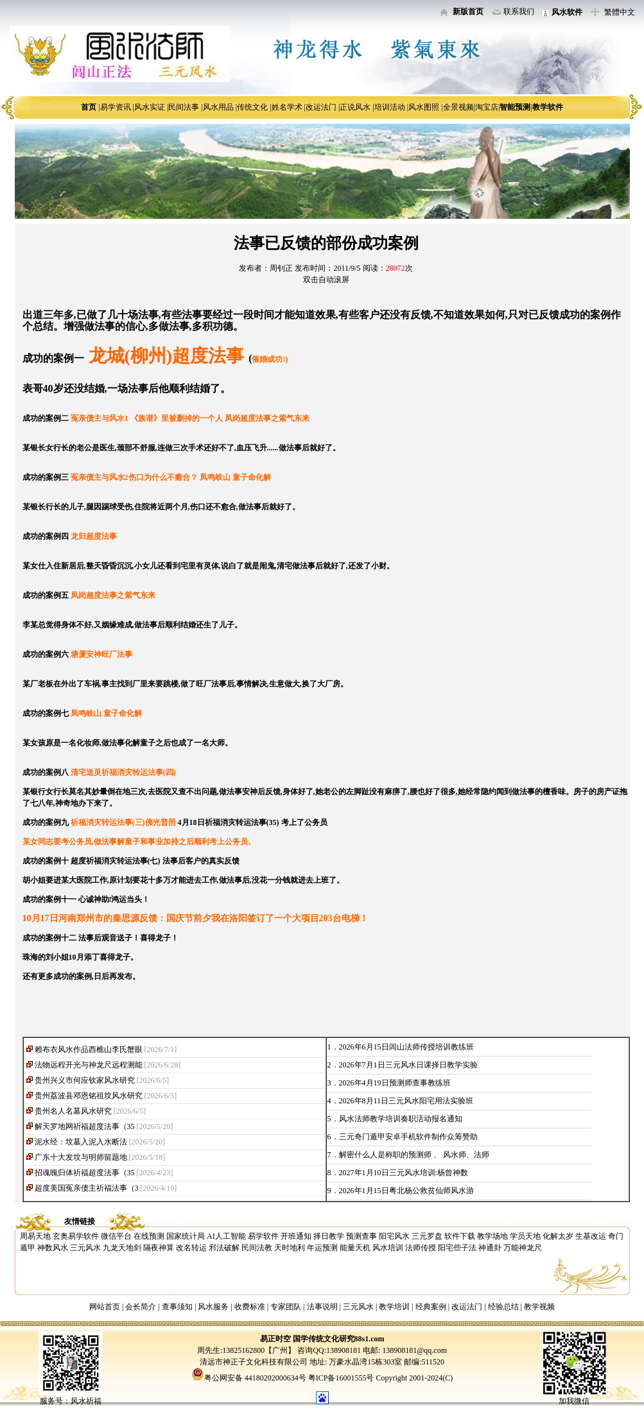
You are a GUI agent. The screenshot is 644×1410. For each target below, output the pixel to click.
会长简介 (141, 1306)
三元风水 (85, 1247)
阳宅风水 (394, 1236)
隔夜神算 (158, 1247)
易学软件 (263, 1236)
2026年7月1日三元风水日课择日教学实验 (408, 1064)
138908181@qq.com (413, 1350)
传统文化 (252, 107)
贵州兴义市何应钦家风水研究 (85, 1080)
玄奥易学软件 (76, 1236)
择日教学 (328, 1236)
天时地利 (289, 1247)
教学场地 (492, 1236)
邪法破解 (224, 1247)
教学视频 (539, 1306)
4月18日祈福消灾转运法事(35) (228, 822)
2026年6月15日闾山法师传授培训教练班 (406, 1046)
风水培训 (387, 1247)
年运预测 (322, 1247)
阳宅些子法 (457, 1247)
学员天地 (525, 1236)
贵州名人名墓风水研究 (73, 1111)
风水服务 (213, 1306)
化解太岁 (558, 1236)
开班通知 (296, 1236)
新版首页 (468, 11)
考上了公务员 (304, 822)
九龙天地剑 (122, 1247)
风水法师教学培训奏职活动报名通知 (400, 1118)
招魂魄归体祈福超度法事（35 (85, 1172)
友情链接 (79, 1221)
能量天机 (355, 1247)
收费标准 (249, 1306)
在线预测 (149, 1236)
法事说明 (322, 1306)
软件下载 (459, 1236)
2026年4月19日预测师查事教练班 (395, 1082)
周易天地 (35, 1236)
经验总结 (503, 1306)
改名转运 (191, 1247)
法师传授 (420, 1247)
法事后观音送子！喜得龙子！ (128, 937)
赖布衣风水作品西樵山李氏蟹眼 (89, 1049)
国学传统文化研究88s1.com (339, 1338)
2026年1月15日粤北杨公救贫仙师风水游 (406, 1190)
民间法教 (256, 1247)
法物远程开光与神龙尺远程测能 (89, 1064)
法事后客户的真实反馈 (200, 860)
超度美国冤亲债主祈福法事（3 (87, 1188)
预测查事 (361, 1236)
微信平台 (116, 1236)
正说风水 (355, 107)
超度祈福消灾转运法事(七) (116, 860)
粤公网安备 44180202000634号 (255, 1377)
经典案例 (430, 1306)
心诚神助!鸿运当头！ (114, 899)
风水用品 (218, 107)
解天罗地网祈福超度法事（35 (85, 1126)
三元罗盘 (427, 1236)
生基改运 (590, 1236)
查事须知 (177, 1306)
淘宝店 (486, 107)
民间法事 (183, 107)
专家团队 (285, 1306)
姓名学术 (287, 107)
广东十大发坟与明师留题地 (81, 1157)
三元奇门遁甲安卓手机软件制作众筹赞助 (408, 1136)
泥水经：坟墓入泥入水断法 (81, 1141)
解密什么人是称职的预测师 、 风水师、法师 (414, 1154)
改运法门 (321, 107)
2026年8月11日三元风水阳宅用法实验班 (406, 1100)
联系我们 (518, 11)
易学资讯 (115, 107)
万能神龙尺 (522, 1247)
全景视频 (458, 107)
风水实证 (149, 107)
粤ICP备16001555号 (342, 1377)
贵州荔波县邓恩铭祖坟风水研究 (89, 1095)
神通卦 (489, 1247)
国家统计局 (185, 1236)
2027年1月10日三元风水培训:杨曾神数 (403, 1172)
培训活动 (389, 107)
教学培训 (394, 1306)
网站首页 (104, 1306)
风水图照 (423, 107)
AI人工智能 (226, 1236)
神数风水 (52, 1247)
